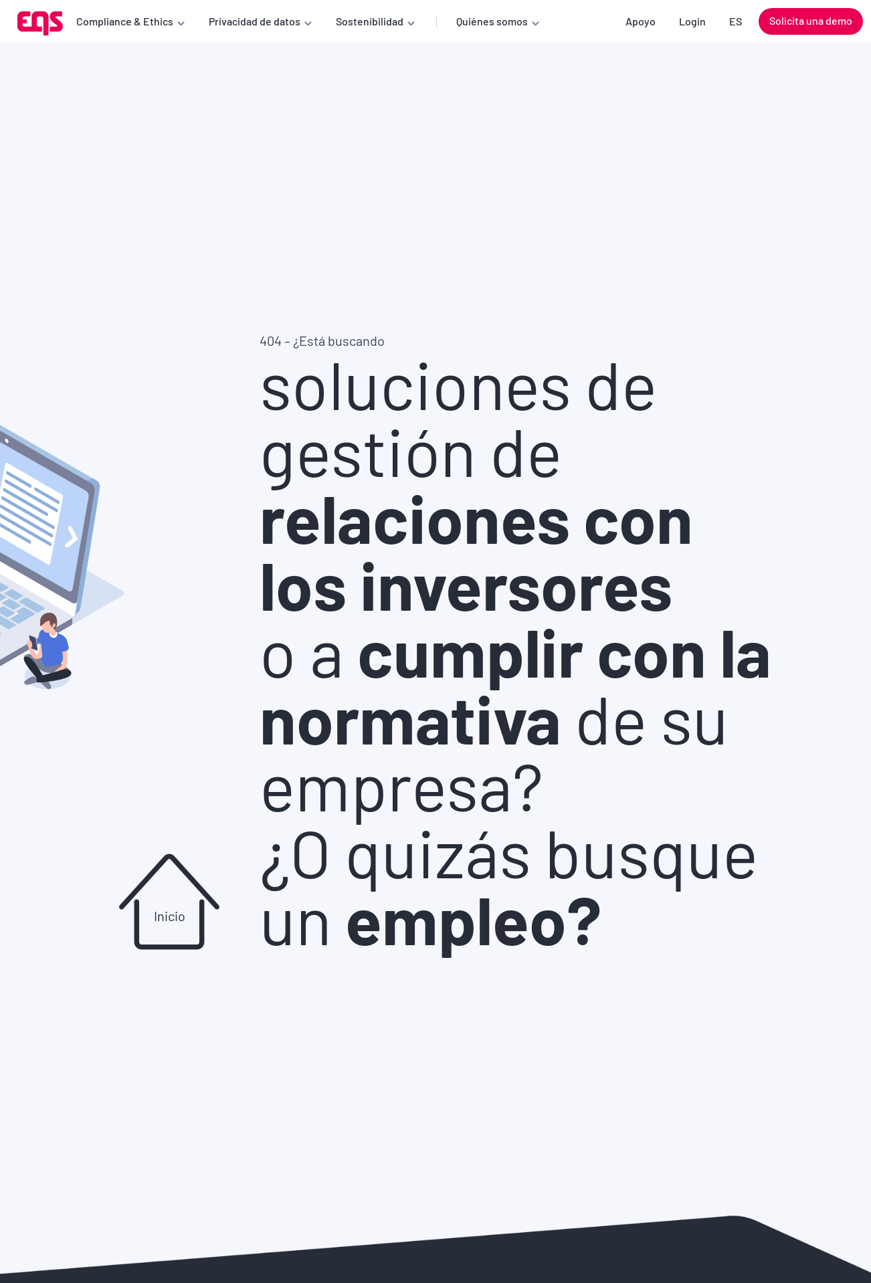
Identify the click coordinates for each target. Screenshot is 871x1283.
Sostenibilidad (369, 21)
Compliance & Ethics (124, 21)
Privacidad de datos (254, 21)
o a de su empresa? (515, 717)
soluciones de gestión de (476, 483)
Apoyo (640, 21)
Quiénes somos (492, 21)
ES (735, 21)
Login (692, 21)
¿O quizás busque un (509, 885)
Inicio (169, 916)
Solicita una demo (810, 20)
